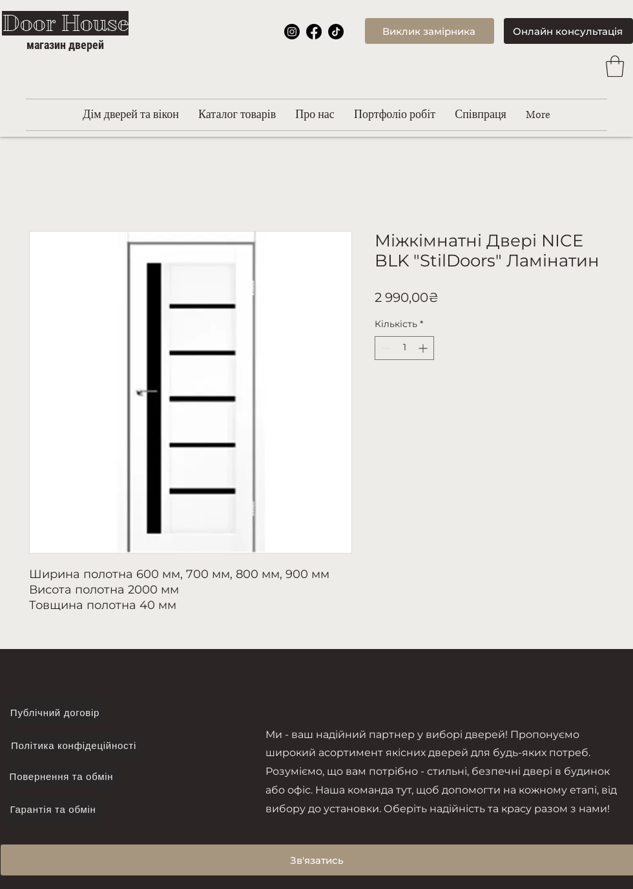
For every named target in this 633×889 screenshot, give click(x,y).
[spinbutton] (404, 348)
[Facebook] (314, 31)
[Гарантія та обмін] (53, 810)
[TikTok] (336, 31)
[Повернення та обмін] (61, 777)
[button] (615, 66)
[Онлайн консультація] (568, 31)
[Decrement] (385, 348)
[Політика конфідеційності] (73, 746)
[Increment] (424, 348)
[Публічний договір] (55, 713)
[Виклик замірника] (429, 31)
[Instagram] (292, 31)
